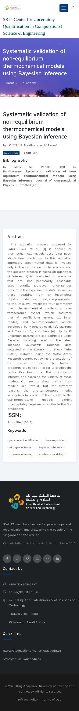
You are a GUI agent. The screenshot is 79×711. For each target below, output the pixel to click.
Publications (28, 83)
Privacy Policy (28, 699)
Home (10, 83)
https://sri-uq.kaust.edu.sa (22, 659)
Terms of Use (51, 699)
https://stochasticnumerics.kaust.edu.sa (32, 650)
